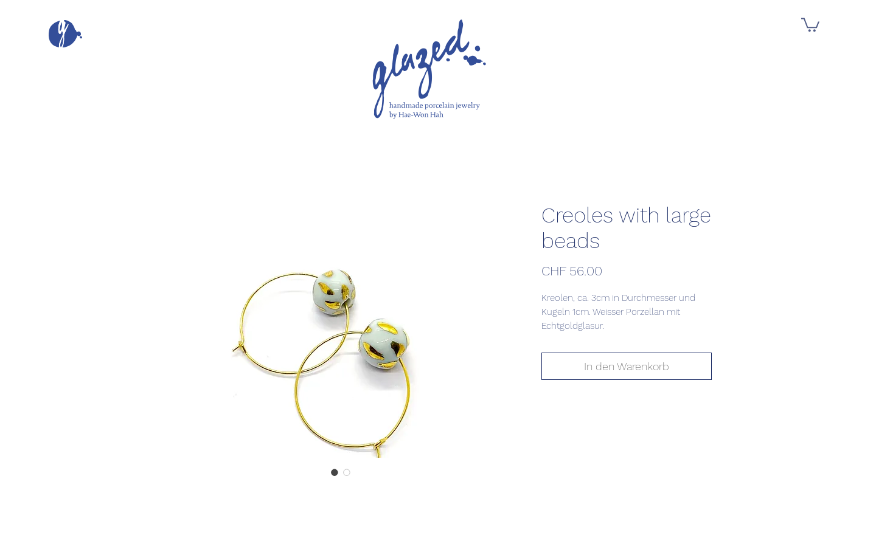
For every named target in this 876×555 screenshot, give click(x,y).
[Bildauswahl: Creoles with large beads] (334, 472)
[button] (65, 33)
